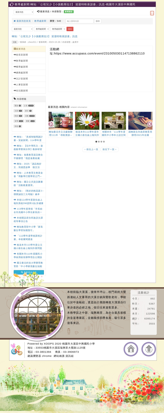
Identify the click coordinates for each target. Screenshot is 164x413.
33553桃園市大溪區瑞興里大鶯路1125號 (61, 347)
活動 (15, 42)
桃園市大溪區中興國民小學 (78, 343)
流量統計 (143, 292)
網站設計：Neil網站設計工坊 (18, 350)
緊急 (16, 106)
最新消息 (20, 49)
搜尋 (98, 21)
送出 (70, 29)
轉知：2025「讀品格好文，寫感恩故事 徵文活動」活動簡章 (27, 167)
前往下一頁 (110, 149)
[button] (96, 142)
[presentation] (50, 124)
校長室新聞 (21, 54)
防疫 (16, 116)
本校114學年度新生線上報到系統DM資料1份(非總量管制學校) (29, 203)
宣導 (16, 121)
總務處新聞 (21, 72)
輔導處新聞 (21, 66)
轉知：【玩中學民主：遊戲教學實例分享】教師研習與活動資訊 (28, 149)
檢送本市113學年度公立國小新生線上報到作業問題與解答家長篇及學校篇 (28, 248)
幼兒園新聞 (21, 90)
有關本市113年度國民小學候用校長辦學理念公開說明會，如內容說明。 (28, 257)
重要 (28, 121)
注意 (16, 111)
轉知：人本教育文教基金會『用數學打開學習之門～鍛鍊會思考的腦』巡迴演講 (28, 176)
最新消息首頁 (22, 21)
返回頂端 (148, 349)
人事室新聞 (21, 84)
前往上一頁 (91, 149)
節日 (27, 111)
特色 (16, 126)
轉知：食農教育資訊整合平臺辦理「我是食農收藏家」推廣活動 (28, 158)
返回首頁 (131, 349)
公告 (26, 106)
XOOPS (49, 343)
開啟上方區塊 (152, 13)
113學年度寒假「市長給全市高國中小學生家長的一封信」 (28, 212)
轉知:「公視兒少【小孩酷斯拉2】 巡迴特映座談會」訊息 (45, 36)
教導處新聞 (40, 21)
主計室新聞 (21, 78)
